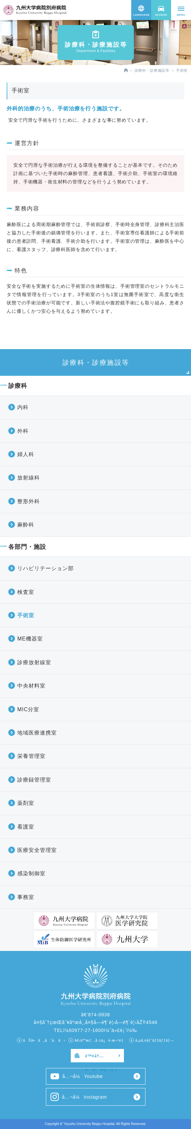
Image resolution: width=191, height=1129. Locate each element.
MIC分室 (28, 709)
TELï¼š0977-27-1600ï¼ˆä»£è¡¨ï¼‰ (95, 1030)
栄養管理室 (31, 756)
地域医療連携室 (37, 733)
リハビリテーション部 (45, 568)
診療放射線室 (34, 662)
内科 (23, 407)
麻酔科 (25, 524)
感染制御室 (31, 873)
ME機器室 (30, 639)
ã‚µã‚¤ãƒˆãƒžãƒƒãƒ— (154, 1040)
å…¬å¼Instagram (78, 1097)
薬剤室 (25, 803)
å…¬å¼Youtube (76, 1076)
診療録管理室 (34, 780)
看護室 (25, 827)
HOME (126, 70)
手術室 (25, 615)
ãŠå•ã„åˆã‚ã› (44, 1040)
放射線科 (28, 477)
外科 (23, 431)
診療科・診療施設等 (152, 70)
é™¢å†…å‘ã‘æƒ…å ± (101, 1057)
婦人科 (25, 454)
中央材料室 (31, 686)
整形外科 (28, 501)
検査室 (25, 592)
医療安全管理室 (37, 850)
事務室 (25, 897)
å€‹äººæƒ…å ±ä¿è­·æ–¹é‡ (100, 1040)
